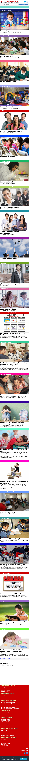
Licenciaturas (4, 730)
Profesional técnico (7, 182)
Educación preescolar (8, 31)
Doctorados (3, 742)
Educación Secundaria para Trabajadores (10, 708)
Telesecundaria (4, 704)
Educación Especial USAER (7, 712)
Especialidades (4, 739)
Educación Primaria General (7, 695)
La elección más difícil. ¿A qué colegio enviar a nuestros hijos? (14, 363)
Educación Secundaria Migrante (8, 707)
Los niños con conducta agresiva (12, 423)
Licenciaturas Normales (6, 732)
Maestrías (3, 740)
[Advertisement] (14, 675)
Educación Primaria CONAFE (7, 698)
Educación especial (7, 107)
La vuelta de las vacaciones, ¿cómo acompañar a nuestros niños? (13, 565)
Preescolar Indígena (5, 690)
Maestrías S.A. (4, 744)
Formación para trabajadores (11, 131)
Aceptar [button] (23, 758)
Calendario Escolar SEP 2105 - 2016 (13, 594)
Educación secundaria (8, 81)
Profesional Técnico (5, 721)
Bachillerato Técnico (5, 720)
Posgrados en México (8, 309)
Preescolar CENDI (5, 687)
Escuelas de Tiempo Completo (11, 539)
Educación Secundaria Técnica (7, 703)
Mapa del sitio (24, 750)
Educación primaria (7, 56)
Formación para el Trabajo (9, 207)
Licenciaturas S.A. (5, 734)
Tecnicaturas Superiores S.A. (7, 735)
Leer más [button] (16, 759)
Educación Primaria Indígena (7, 696)
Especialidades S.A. (5, 743)
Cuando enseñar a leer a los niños (12, 395)
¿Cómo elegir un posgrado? (10, 284)
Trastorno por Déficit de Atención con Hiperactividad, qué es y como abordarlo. (14, 651)
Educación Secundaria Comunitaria (9, 706)
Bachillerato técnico (7, 156)
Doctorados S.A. (4, 745)
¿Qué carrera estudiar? (8, 258)
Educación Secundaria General (8, 702)
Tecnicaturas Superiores (6, 731)
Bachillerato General (5, 719)
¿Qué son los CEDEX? (8, 512)
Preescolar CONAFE (5, 691)
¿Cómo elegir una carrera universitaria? (9, 232)
